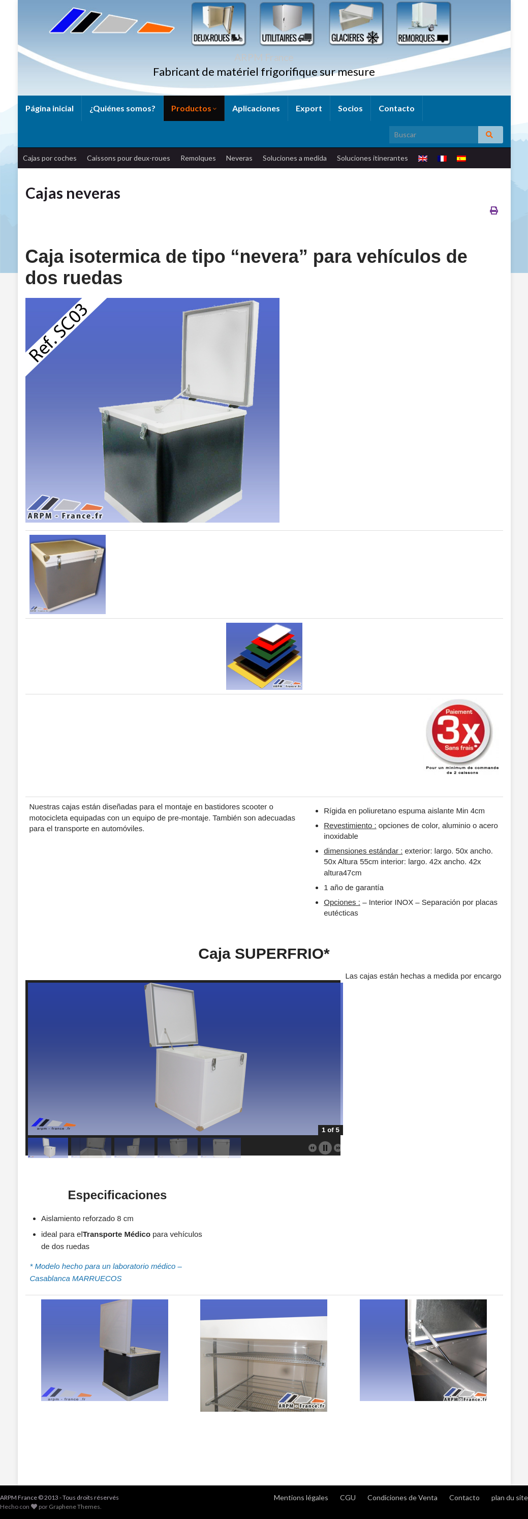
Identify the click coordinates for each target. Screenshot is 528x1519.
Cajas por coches (50, 158)
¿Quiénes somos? (122, 108)
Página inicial (49, 108)
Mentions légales (301, 1497)
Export (309, 108)
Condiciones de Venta (402, 1497)
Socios (350, 108)
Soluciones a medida (295, 158)
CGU (348, 1497)
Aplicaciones (256, 108)
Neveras (239, 158)
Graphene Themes (74, 1506)
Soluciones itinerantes (372, 158)
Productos (193, 108)
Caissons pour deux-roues (128, 158)
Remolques (198, 158)
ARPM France (264, 55)
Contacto (397, 108)
